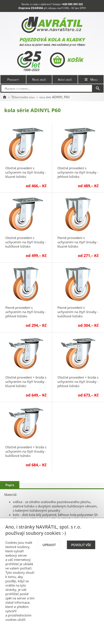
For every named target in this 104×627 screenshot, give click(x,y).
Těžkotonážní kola (23, 97)
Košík (66, 59)
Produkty (13, 79)
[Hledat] (98, 88)
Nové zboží (39, 79)
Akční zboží (65, 79)
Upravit (49, 545)
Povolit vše (81, 545)
